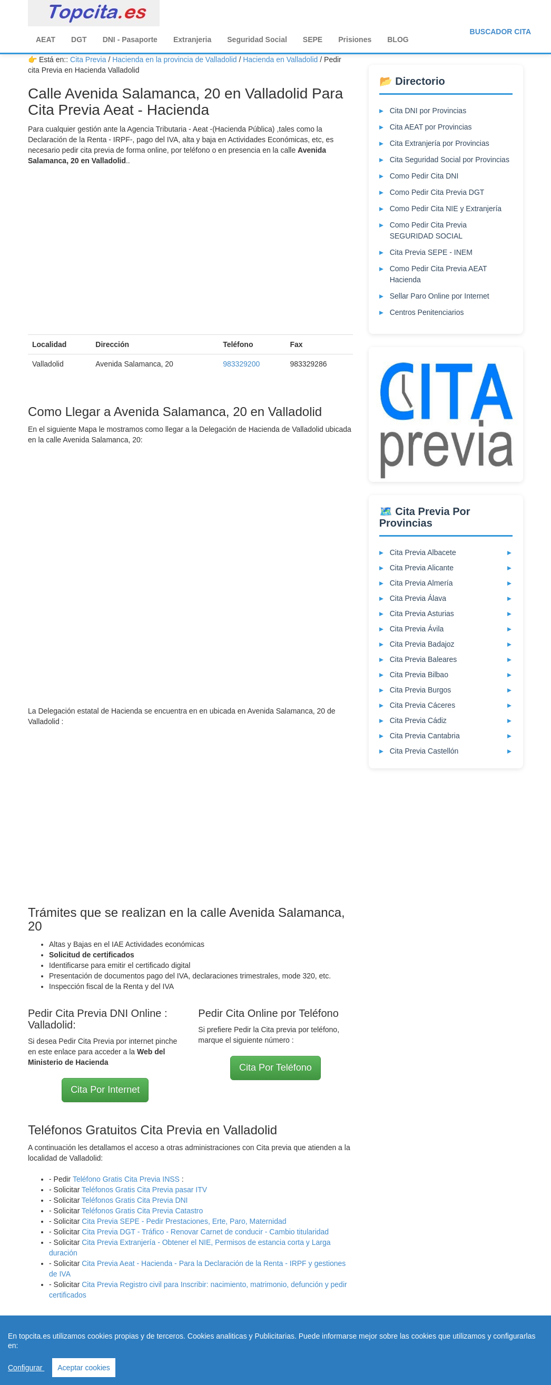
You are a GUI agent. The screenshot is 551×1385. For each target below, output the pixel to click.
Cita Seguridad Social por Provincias (449, 159)
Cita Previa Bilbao (419, 674)
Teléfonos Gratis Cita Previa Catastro (142, 1210)
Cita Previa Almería (421, 583)
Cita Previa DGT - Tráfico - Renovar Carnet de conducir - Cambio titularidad (205, 1232)
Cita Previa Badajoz (422, 644)
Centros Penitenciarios (427, 312)
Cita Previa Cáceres (423, 705)
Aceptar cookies (83, 1367)
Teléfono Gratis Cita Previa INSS (126, 1179)
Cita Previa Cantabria (425, 735)
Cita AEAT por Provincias (431, 127)
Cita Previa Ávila (417, 629)
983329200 (241, 364)
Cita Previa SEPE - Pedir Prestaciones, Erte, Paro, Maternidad (184, 1221)
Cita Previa (88, 59)
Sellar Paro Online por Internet (439, 296)
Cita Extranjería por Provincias (439, 143)
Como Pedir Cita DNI (424, 176)
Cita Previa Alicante (422, 567)
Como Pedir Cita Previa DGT (437, 192)
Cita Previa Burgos (420, 690)
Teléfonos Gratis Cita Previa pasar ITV (144, 1189)
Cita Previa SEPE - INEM (431, 252)
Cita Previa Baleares (423, 659)
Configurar (26, 1367)
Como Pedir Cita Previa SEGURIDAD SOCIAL (428, 230)
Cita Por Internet (105, 1089)
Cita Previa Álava (418, 598)
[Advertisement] (190, 250)
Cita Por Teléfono (275, 1067)
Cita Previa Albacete (423, 552)
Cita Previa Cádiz (418, 720)
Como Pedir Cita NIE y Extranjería (445, 208)
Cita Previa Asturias (422, 613)
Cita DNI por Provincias (428, 110)
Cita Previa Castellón (424, 751)
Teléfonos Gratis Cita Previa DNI (135, 1200)
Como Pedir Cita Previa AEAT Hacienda (438, 274)
